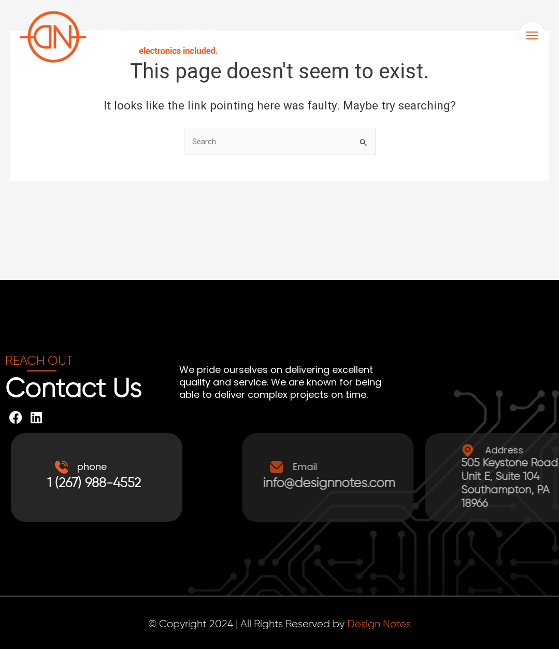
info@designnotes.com (435, 483)
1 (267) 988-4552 (97, 483)
